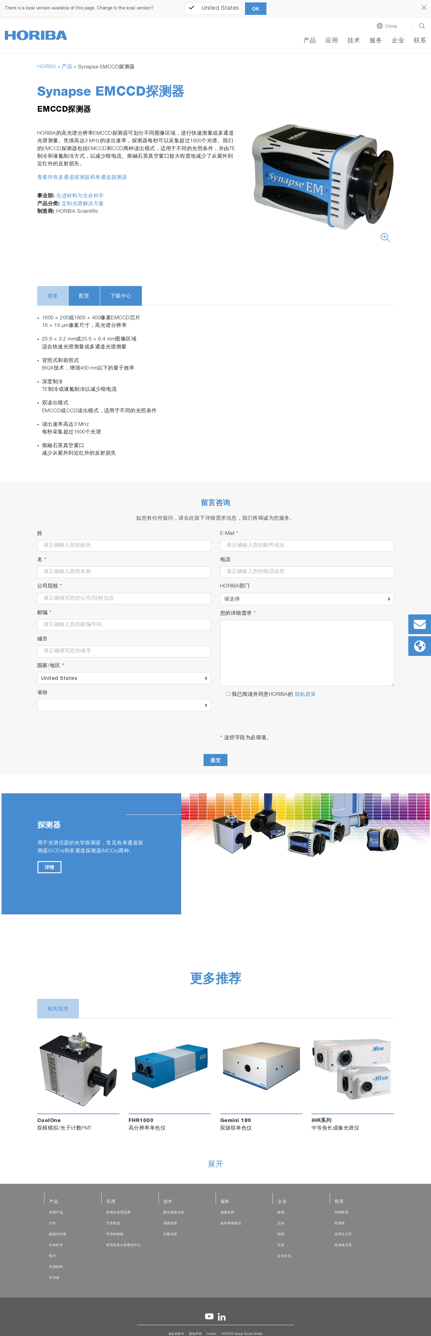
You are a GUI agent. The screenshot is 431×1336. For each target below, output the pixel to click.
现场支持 (227, 1212)
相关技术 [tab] (58, 1009)
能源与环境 (58, 1234)
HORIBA (46, 67)
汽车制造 (113, 1223)
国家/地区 (50, 666)
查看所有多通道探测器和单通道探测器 (82, 177)
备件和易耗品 (230, 1223)
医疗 (52, 1256)
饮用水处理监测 (118, 1212)
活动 (280, 1223)
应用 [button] (331, 41)
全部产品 (56, 1212)
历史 (280, 1245)
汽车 (52, 1223)
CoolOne (49, 1121)
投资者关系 (343, 1245)
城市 (42, 639)
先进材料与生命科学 (80, 196)
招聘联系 (341, 1212)
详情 (49, 867)
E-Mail (229, 533)
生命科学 (56, 1245)
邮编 (44, 613)
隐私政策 (305, 694)
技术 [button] (354, 41)
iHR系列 (321, 1121)
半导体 (54, 1278)
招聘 (280, 1234)
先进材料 (56, 1267)
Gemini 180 (235, 1121)
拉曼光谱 (170, 1234)
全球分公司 (343, 1234)
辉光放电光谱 (173, 1212)
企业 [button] (398, 41)
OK (256, 9)
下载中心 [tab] (121, 296)
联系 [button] (420, 41)
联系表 (340, 1223)
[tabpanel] (216, 853)
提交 (215, 760)
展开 (215, 1165)
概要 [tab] (52, 296)
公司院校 (49, 586)
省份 (42, 693)
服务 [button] (376, 41)
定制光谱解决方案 (83, 204)
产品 (309, 41)
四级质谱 (170, 1223)
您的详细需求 (238, 613)
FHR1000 (141, 1121)
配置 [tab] (84, 296)
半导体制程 (115, 1234)
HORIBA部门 (235, 586)
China (391, 27)
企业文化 (284, 1256)
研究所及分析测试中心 (123, 1245)
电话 (225, 560)
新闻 (280, 1212)
